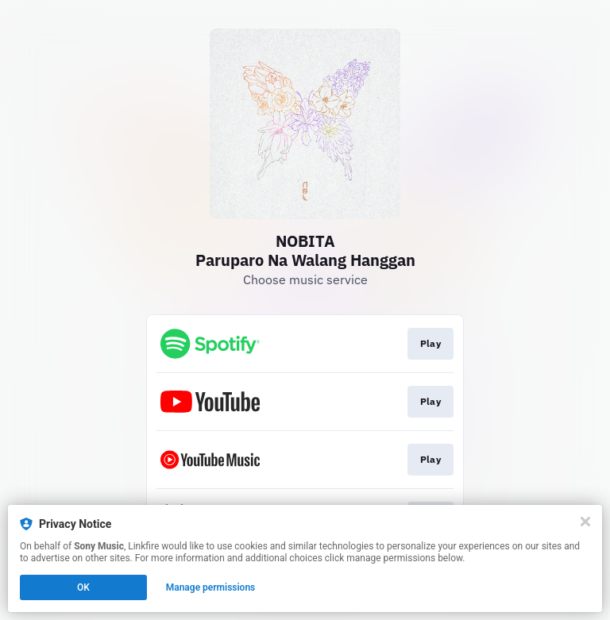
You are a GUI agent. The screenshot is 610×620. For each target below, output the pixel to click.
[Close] (585, 521)
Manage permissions (211, 587)
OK (83, 587)
